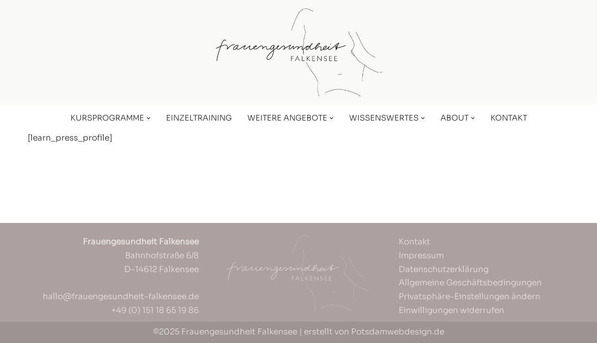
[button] (148, 118)
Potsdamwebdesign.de (397, 332)
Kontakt (508, 118)
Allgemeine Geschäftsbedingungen (470, 283)
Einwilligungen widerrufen (451, 310)
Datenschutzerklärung (444, 269)
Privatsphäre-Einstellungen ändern (469, 297)
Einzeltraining (199, 118)
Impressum (421, 256)
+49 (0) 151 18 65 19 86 (155, 310)
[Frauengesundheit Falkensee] (298, 52)
